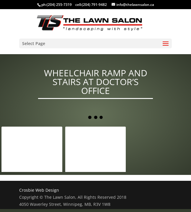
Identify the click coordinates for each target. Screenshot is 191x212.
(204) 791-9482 (94, 4)
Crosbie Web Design (39, 190)
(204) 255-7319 (59, 4)
